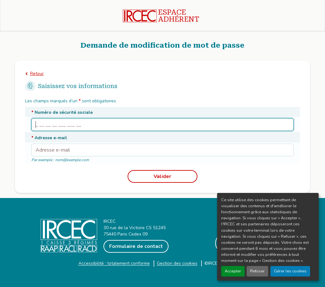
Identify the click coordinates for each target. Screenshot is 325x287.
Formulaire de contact (136, 246)
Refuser (257, 271)
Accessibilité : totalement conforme (114, 263)
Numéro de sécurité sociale (62, 112)
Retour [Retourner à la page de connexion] (37, 74)
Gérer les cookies (290, 271)
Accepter (233, 271)
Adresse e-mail (49, 138)
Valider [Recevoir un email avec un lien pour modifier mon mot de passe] (162, 176)
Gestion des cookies (177, 263)
